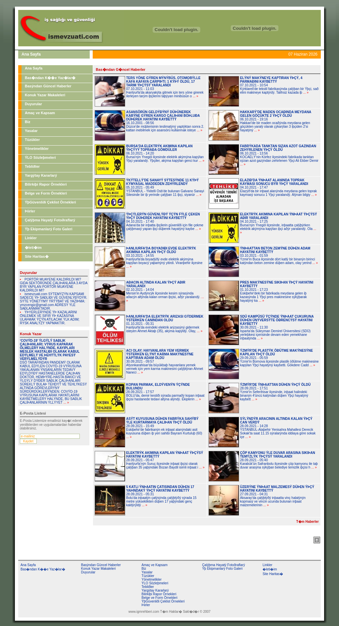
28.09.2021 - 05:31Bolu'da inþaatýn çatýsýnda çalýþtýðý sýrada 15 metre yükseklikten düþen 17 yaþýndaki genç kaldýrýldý (161, 496)
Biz (27, 122)
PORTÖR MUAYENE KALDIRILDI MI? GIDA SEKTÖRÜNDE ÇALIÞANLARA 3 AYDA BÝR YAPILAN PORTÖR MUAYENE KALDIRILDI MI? (53, 285)
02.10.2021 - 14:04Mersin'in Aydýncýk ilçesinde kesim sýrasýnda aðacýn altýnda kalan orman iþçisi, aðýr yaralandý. (165, 291)
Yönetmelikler (37, 149)
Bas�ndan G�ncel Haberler (120, 69)
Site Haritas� (37, 256)
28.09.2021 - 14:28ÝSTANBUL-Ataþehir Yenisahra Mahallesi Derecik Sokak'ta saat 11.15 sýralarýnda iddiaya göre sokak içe (277, 428)
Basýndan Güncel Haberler (48, 86)
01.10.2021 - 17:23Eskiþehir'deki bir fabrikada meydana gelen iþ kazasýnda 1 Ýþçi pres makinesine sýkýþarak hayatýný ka (276, 291)
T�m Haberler (307, 521)
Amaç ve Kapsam (40, 113)
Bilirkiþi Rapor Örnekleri (46, 184)
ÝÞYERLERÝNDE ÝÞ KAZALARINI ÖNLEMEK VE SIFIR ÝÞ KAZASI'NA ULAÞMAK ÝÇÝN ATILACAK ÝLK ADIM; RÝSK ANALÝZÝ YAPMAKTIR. (49, 317)
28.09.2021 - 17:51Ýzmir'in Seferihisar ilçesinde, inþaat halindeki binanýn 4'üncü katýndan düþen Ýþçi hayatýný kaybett (275, 392)
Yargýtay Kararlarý (41, 175)
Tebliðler (32, 166)
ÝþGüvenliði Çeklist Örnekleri (50, 202)
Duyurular (33, 104)
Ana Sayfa (33, 68)
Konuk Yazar (31, 334)
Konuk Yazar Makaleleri (45, 95)
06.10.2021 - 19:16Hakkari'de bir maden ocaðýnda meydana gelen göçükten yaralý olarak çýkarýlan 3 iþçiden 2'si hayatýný (275, 121)
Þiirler (30, 211)
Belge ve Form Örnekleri (46, 193)
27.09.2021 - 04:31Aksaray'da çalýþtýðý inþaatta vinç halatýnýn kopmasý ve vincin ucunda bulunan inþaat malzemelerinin (277, 496)
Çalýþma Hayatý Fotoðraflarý (50, 220)
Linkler (31, 238)
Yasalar (31, 131)
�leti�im (33, 247)
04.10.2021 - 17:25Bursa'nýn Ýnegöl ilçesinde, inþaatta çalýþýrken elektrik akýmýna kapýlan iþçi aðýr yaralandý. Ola (278, 223)
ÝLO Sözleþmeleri (40, 157)
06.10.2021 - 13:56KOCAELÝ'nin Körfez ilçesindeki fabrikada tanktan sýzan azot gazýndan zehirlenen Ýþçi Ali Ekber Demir (279, 155)
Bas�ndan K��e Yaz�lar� (50, 78)
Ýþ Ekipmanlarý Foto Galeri (49, 229)
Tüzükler (32, 140)
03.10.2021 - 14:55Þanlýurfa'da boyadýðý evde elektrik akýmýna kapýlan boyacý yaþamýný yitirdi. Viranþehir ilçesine (164, 257)
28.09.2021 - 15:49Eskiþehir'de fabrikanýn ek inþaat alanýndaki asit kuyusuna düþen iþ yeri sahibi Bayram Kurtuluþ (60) (164, 428)
